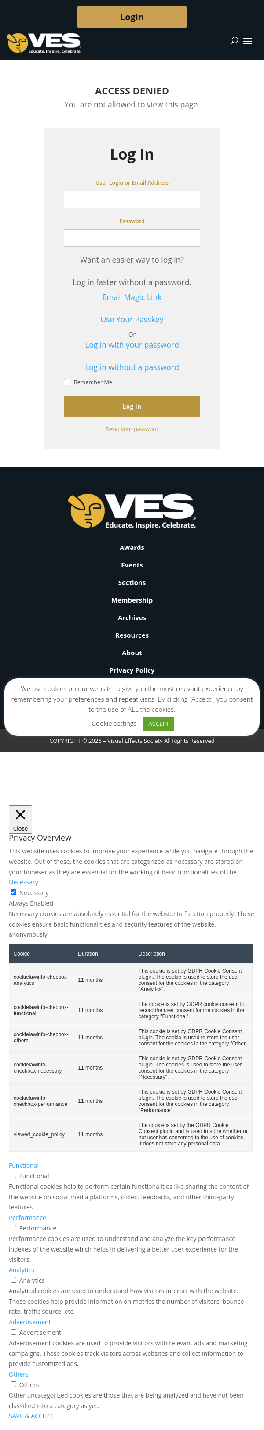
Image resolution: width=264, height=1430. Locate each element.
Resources (132, 635)
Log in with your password (132, 344)
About (132, 652)
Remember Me (88, 382)
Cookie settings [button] (114, 723)
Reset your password (132, 429)
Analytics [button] (21, 1270)
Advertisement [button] (30, 1322)
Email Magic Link (132, 297)
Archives (132, 617)
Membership (132, 600)
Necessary (34, 892)
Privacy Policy (132, 670)
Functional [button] (24, 1165)
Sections (132, 582)
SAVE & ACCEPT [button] (31, 1416)
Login (132, 17)
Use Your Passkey (132, 319)
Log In (132, 406)
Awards (132, 547)
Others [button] (19, 1374)
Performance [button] (27, 1217)
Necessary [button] (23, 882)
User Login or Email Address (132, 182)
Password (131, 221)
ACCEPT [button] (159, 723)
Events (132, 564)
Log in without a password (132, 367)
